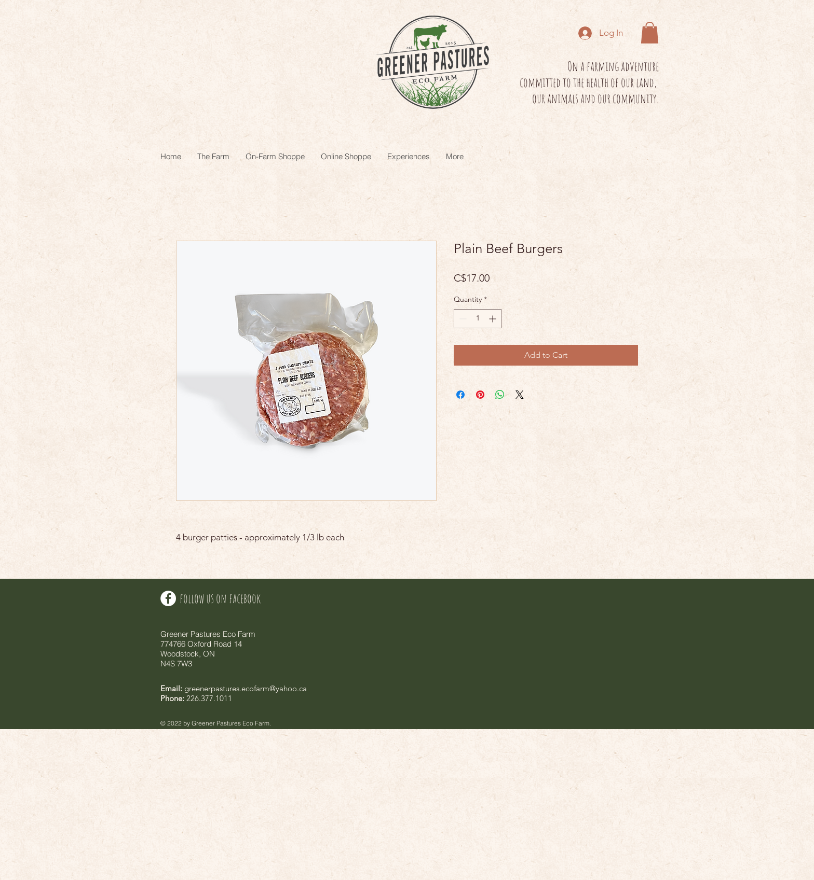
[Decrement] (461, 319)
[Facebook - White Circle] (168, 598)
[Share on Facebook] (460, 394)
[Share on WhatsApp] (500, 394)
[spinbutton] (477, 319)
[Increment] (493, 319)
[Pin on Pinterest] (480, 394)
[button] (650, 33)
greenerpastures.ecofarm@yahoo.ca (245, 688)
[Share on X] (519, 394)
